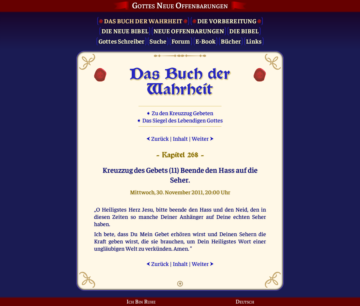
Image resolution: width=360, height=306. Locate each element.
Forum (181, 41)
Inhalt (180, 138)
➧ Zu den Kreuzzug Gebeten (180, 112)
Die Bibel (243, 31)
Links (254, 41)
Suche (158, 41)
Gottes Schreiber (121, 41)
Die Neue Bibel (125, 31)
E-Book (206, 41)
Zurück (157, 138)
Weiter (203, 138)
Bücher (231, 41)
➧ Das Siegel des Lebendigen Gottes (180, 120)
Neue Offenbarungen (189, 31)
